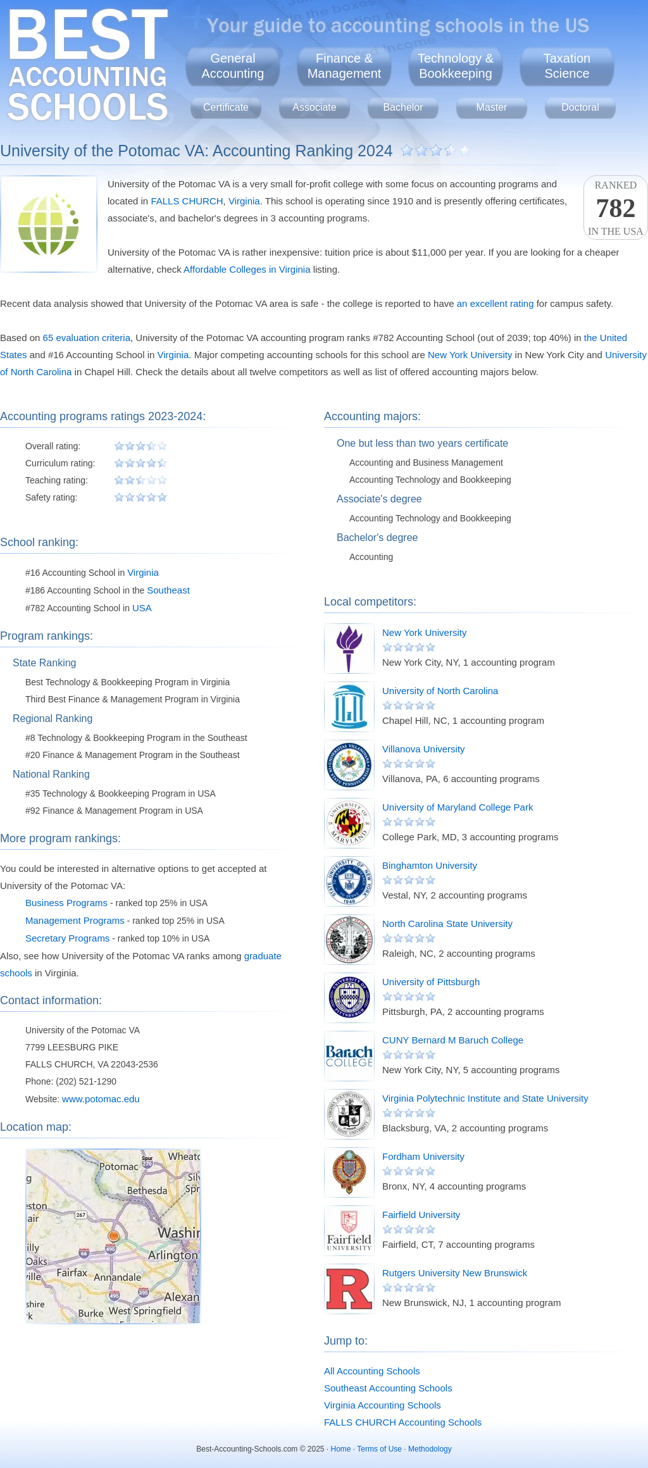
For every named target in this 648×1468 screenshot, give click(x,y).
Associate (314, 107)
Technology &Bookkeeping (456, 65)
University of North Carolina (440, 690)
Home (341, 1449)
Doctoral (580, 107)
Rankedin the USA (615, 208)
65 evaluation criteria (86, 337)
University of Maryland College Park (457, 807)
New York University (470, 354)
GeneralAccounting (233, 65)
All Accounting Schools (372, 1370)
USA (142, 607)
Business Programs (66, 902)
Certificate (226, 107)
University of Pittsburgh (431, 981)
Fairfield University (421, 1214)
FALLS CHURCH (187, 201)
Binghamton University (429, 865)
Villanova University (423, 748)
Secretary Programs (67, 938)
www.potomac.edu (101, 1098)
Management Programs (75, 920)
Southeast (168, 590)
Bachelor (403, 107)
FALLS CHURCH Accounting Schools (403, 1422)
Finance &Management (345, 65)
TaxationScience (567, 65)
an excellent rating (495, 303)
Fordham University (423, 1156)
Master (492, 107)
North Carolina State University (447, 923)
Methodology (430, 1449)
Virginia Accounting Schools (382, 1405)
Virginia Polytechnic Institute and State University (485, 1098)
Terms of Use (379, 1449)
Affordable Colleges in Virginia (247, 269)
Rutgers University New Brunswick (454, 1272)
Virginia (244, 201)
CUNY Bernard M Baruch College (452, 1040)
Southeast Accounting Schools (388, 1388)
